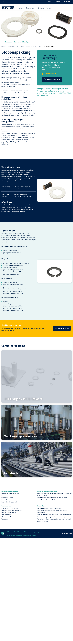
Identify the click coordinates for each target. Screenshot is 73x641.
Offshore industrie (7, 492)
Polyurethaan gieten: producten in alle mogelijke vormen (54, 511)
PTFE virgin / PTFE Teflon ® (10, 502)
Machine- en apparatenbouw (10, 488)
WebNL (66, 528)
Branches (26, 10)
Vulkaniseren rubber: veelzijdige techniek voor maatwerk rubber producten (54, 514)
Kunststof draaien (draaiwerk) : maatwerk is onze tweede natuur (52, 506)
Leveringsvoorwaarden (14, 529)
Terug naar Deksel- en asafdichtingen (15, 36)
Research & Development (9, 496)
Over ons (34, 10)
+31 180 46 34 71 (49, 68)
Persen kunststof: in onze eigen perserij (49, 502)
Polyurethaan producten (8, 507)
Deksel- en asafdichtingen (34, 40)
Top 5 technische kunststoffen (46, 494)
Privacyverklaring (29, 526)
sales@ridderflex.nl (52, 74)
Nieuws (49, 2)
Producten (7, 10)
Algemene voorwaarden (44, 526)
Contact (57, 2)
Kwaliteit (4, 494)
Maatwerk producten (7, 511)
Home (3, 40)
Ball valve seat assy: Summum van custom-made (52, 492)
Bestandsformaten (29, 529)
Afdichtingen (20, 40)
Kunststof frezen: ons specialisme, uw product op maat (54, 509)
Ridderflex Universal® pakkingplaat (11, 505)
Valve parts (4, 513)
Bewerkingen (17, 10)
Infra (2, 490)
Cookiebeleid (18, 526)
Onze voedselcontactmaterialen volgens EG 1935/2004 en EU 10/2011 (54, 489)
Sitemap (9, 526)
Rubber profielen (6, 509)
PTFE (23, 171)
